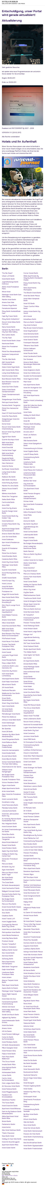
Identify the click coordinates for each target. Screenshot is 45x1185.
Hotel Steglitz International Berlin (33, 804)
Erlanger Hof (28, 635)
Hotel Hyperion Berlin (31, 379)
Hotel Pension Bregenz (32, 494)
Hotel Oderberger (8, 723)
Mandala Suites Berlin (9, 808)
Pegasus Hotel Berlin (31, 1017)
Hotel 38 (27, 421)
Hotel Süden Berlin (8, 1148)
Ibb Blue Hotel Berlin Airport (31, 1115)
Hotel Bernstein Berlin (31, 612)
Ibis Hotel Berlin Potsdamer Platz (33, 505)
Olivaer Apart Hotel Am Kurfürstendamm (32, 605)
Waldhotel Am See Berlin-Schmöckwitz (11, 694)
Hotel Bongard (29, 1083)
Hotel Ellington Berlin (31, 995)
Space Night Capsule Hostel (9, 995)
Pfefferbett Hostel (9, 639)
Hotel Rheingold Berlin (31, 814)
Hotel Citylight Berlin (9, 922)
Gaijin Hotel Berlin (8, 969)
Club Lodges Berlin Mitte (10, 1083)
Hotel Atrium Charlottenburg (29, 682)
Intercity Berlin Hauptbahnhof (29, 712)
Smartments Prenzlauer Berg (32, 1101)
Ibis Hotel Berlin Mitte (9, 910)
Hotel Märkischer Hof (31, 838)
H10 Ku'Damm (7, 1031)
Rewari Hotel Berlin (9, 845)
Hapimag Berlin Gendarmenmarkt (30, 497)
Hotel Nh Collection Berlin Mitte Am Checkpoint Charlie (33, 407)
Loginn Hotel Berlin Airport (33, 728)
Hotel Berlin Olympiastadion (33, 1146)
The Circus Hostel (8, 1062)
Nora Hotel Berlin (30, 1125)
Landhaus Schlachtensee (33, 750)
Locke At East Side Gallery (33, 850)
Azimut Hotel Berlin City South (32, 312)
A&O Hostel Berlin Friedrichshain (8, 363)
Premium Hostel (7, 941)
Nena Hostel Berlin (8, 327)
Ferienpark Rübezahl (31, 343)
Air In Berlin (28, 811)
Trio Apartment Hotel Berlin (31, 490)
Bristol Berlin (6, 1121)
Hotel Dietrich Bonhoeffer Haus (33, 1052)
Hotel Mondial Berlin (9, 660)
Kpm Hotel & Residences (10, 542)
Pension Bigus (29, 874)
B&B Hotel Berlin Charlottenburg (8, 454)
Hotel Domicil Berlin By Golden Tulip (10, 517)
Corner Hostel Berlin (31, 273)
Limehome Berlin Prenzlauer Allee (8, 973)
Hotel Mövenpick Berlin (32, 890)
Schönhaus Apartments (32, 1029)
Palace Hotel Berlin (9, 1054)
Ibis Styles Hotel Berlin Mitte (31, 701)
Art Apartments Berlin (31, 661)
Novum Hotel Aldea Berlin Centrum (11, 323)
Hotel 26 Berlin (7, 732)
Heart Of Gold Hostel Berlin (11, 413)
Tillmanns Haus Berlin (31, 346)
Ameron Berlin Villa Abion (11, 534)
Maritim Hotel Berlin (9, 300)
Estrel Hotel (6, 424)
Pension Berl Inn (29, 467)
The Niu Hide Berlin (9, 359)
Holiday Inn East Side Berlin (11, 1139)
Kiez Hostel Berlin (8, 953)
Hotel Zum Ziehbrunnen (32, 373)
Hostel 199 (27, 438)
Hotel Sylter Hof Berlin (32, 655)
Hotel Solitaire (29, 689)
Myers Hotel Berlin (8, 785)
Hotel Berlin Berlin (8, 279)
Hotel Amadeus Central (32, 973)
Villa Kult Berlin (29, 1122)
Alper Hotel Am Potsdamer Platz (11, 795)
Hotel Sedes (28, 1089)
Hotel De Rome (7, 466)
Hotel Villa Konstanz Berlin (33, 955)
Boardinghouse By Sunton (33, 835)
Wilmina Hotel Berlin (9, 494)
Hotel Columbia (29, 538)
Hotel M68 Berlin (30, 739)
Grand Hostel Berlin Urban (11, 341)
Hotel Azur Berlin (30, 827)
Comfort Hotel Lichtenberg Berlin (33, 401)
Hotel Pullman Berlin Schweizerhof (31, 963)
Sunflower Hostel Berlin (10, 469)
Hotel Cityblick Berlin (31, 451)
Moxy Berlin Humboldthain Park (11, 312)
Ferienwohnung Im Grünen (33, 448)
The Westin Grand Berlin (32, 293)
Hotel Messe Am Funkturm (33, 470)
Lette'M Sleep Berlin (31, 454)
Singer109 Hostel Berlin (10, 594)
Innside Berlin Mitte (9, 1065)
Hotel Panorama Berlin (10, 805)
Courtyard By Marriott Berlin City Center (10, 926)
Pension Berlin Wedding (32, 424)
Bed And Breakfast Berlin (33, 1143)
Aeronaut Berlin (7, 956)
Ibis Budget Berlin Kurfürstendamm (8, 900)
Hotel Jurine (28, 780)
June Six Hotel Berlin (9, 537)
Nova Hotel (28, 1004)
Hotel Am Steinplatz (9, 947)
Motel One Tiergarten (10, 496)
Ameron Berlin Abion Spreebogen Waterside (32, 363)
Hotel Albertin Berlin (9, 759)
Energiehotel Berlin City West (32, 860)
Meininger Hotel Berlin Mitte (10, 566)
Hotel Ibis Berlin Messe (32, 296)
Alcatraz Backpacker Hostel (31, 821)
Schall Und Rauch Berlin (10, 1015)
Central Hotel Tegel (9, 450)
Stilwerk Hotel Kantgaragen (7, 771)
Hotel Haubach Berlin (31, 646)
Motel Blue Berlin (8, 834)
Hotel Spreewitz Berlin (32, 1069)
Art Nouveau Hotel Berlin (11, 1086)
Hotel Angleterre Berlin (32, 370)
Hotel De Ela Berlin (30, 1060)
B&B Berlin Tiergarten (10, 967)
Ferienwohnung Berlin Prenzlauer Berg (31, 865)
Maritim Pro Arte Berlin (10, 486)
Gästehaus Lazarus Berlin (33, 786)
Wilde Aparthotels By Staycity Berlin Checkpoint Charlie (33, 278)
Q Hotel (26, 918)
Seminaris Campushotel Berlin (10, 355)
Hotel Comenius (29, 733)
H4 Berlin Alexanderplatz (11, 1045)
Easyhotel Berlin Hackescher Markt (8, 459)
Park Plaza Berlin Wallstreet (8, 1058)
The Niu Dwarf (7, 273)
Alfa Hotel (27, 998)
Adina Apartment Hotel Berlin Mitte (10, 1117)
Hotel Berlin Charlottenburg (33, 1137)
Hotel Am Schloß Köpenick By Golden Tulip (33, 959)
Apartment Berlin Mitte (10, 1145)
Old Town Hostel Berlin (32, 643)
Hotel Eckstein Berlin (9, 827)
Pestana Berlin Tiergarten (11, 405)
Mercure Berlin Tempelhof (33, 322)
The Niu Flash (7, 338)
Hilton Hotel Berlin (8, 623)
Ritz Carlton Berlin (8, 335)
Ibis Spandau (6, 729)
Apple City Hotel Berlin (10, 851)
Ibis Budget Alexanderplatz (33, 543)
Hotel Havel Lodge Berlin (32, 632)
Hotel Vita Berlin (7, 1025)
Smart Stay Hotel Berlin (10, 703)
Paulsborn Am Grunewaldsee (7, 1096)
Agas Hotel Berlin (8, 870)
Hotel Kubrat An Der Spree (11, 767)
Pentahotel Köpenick (9, 308)
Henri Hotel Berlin (8, 706)
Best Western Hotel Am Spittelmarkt (10, 383)
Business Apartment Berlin (33, 847)
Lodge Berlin (28, 800)
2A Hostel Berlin (7, 687)
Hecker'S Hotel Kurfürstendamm (30, 793)
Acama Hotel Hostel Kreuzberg (31, 392)
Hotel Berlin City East (31, 730)
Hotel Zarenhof (29, 568)
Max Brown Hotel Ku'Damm (33, 328)
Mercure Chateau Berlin (32, 574)
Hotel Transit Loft (8, 919)
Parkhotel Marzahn (9, 690)
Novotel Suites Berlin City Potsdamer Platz (11, 895)
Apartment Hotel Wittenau (11, 1109)
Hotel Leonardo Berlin (10, 799)
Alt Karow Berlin (29, 970)
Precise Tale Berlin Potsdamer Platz (8, 645)
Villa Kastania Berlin (30, 441)
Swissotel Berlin (29, 1023)
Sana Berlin (28, 367)
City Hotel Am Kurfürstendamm (30, 485)
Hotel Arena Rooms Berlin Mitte (33, 1056)
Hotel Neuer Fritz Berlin (10, 641)
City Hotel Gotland (30, 325)
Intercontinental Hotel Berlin (31, 673)
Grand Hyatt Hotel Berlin (32, 1020)
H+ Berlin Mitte (29, 509)
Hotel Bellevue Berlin (9, 742)
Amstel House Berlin (31, 916)
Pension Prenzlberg (31, 853)
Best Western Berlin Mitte (11, 379)
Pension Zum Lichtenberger (29, 776)
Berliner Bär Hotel (30, 481)
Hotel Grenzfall (7, 447)
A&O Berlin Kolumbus (9, 480)
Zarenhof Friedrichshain (32, 937)
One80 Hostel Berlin (9, 578)
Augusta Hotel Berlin (31, 946)
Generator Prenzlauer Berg (10, 860)
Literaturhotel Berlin (9, 811)
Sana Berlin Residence (32, 984)
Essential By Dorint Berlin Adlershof (33, 696)
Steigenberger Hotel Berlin (11, 399)
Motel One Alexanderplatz (11, 351)
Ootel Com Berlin (30, 762)
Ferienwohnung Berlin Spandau (31, 458)
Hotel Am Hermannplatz (10, 750)
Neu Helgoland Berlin (9, 824)
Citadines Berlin (7, 916)
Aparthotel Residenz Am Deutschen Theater (32, 991)
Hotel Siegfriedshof (31, 331)
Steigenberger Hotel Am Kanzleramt (10, 420)
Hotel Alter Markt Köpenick (33, 756)
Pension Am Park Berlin (32, 1134)
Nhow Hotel (6, 292)
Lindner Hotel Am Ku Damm (33, 560)
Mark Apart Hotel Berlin (10, 985)
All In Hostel (28, 316)
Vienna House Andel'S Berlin (10, 490)
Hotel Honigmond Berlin (32, 896)
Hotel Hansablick (29, 640)
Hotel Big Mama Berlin (10, 938)
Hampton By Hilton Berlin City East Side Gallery (11, 331)
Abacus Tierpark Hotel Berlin (10, 981)
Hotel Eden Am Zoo (9, 999)
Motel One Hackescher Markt (10, 409)
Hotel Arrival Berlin (30, 789)
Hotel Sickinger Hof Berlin (33, 768)
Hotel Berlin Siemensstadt (33, 1131)
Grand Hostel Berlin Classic (11, 907)
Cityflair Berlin (28, 592)
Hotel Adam (28, 686)
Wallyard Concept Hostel (11, 891)
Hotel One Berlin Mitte (31, 692)
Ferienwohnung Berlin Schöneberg (31, 746)
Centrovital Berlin (8, 502)
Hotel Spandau (29, 1140)
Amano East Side (8, 302)
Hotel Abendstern (30, 783)
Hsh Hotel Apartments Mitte (31, 396)
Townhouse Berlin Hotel (32, 598)
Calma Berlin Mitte (8, 649)
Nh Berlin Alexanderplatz (11, 885)
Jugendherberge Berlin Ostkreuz (10, 283)
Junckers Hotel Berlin (31, 736)
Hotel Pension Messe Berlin (31, 1041)
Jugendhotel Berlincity (31, 637)
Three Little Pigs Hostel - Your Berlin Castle (33, 925)
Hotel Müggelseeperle (10, 1092)
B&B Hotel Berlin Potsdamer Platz (8, 630)
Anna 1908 (5, 505)
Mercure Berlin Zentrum (32, 609)
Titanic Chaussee (8, 1133)
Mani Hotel (27, 382)
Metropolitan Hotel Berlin (11, 932)
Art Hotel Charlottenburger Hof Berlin (11, 831)
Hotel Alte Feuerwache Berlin (32, 933)
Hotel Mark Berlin (30, 1011)
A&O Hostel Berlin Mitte (10, 370)
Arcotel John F (29, 432)
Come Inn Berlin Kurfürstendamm (8, 1038)
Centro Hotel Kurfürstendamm (8, 1079)
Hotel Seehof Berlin (31, 340)
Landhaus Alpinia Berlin (32, 949)
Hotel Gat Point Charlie (10, 387)
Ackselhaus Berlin (30, 319)
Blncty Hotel (28, 478)
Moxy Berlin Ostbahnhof (10, 319)
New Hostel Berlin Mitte (10, 597)
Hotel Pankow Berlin (9, 1089)
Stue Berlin (6, 913)
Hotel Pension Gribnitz (32, 1014)
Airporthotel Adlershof (10, 842)
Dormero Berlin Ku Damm (33, 943)
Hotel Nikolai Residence (10, 935)
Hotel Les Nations (30, 435)
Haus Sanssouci (7, 463)
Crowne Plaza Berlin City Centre (11, 525)
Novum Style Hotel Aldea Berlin (33, 1079)
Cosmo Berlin (28, 899)
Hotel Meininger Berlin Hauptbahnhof (31, 668)
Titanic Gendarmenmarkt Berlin (11, 396)
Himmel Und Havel (8, 1007)
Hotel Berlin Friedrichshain (33, 1149)
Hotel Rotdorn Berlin (9, 848)
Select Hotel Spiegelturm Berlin (33, 445)
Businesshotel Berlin (31, 1072)
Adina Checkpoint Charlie (32, 512)
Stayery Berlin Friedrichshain (7, 746)
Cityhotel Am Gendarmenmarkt (30, 772)
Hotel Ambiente (29, 981)
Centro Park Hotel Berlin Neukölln (32, 578)
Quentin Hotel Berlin (9, 570)
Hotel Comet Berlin (30, 582)
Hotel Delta (28, 412)
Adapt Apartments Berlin (11, 788)
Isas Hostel (27, 658)
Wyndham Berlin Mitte (31, 1001)
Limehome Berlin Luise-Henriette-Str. (10, 667)
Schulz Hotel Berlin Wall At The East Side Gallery (11, 763)
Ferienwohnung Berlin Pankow (31, 1105)
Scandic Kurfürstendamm (33, 376)
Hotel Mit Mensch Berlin (32, 705)
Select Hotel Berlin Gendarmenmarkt (8, 391)
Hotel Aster (28, 765)
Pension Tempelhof (9, 944)
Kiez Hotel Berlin (29, 1045)
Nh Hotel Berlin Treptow (32, 921)
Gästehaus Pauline (8, 1100)
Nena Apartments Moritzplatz (30, 289)
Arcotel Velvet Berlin (9, 756)
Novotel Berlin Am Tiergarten (8, 838)
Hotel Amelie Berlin (8, 753)
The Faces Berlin (8, 1103)
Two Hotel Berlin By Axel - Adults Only (33, 831)
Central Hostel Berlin (31, 337)
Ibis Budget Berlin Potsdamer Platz (8, 776)
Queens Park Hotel (8, 726)
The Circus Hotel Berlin (32, 708)
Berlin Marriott (29, 551)
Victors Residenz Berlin (10, 782)
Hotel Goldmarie (7, 540)
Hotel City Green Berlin (10, 562)
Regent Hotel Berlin (31, 540)
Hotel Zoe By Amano (9, 508)
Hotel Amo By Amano (9, 671)
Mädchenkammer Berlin (32, 595)
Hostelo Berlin (29, 856)
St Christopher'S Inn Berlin (33, 742)
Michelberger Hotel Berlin (11, 714)
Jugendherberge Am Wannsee (31, 528)
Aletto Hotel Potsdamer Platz (10, 288)
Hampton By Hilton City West (32, 1093)
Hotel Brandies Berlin (9, 556)
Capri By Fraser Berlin (10, 316)
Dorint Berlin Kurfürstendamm (30, 678)
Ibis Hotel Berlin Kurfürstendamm (30, 1036)
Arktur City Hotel (29, 590)
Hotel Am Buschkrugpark (11, 1142)
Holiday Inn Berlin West (32, 415)
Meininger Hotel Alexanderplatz (29, 428)
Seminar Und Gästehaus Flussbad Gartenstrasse (32, 886)
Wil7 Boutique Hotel (31, 877)
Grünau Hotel (28, 501)
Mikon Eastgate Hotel (9, 1048)
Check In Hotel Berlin (31, 753)
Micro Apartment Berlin (32, 868)
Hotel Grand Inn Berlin (10, 1106)
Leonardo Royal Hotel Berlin (10, 656)
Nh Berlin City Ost (8, 867)
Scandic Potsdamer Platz (11, 780)
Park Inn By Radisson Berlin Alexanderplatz (11, 1113)
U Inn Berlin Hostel (30, 1048)
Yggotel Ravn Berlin (9, 437)
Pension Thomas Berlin (32, 623)
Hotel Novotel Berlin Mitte (11, 626)
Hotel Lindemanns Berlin (32, 719)
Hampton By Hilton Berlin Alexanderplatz (11, 736)
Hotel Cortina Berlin (31, 532)
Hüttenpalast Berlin (9, 1072)
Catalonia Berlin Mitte (9, 559)
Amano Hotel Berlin (9, 620)
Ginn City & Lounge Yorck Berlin (11, 606)
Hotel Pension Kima (9, 1051)
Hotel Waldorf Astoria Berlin (9, 616)
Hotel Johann (6, 977)
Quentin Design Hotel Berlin (9, 512)
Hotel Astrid (6, 1127)
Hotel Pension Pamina (31, 987)
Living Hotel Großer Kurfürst (9, 473)
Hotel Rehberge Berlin (31, 626)
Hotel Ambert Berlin (31, 629)
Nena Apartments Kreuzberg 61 (8, 601)
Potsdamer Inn (7, 591)
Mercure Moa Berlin (9, 904)
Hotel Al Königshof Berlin (32, 601)
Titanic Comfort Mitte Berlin (31, 307)
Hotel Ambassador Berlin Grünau (11, 1022)
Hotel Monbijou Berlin (9, 1042)
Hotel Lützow (7, 584)
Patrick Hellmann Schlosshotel (30, 350)
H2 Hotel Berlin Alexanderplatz (7, 710)
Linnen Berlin (6, 1075)
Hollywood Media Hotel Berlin (32, 909)
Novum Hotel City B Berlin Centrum (11, 433)
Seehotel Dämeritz (30, 1075)
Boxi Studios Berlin (30, 844)
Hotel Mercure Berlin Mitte (11, 929)
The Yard (27, 905)
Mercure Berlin (7, 864)
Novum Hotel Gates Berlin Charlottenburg (11, 428)
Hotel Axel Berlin (29, 418)
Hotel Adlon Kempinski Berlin (31, 300)
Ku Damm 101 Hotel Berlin (33, 913)
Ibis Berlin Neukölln (30, 1063)
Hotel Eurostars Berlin (10, 376)
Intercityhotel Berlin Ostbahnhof (9, 1068)
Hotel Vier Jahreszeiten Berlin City (10, 815)
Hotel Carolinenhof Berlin (33, 356)
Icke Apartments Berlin (32, 385)
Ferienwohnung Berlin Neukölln (31, 1110)
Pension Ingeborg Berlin (32, 1086)
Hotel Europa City (8, 581)
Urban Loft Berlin (8, 276)
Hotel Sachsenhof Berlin (10, 888)
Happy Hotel (28, 902)
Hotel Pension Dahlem (31, 817)
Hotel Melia (28, 515)
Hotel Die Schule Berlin (32, 1128)
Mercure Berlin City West (33, 554)
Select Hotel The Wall (31, 716)
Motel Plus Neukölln (31, 940)
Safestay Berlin (7, 959)
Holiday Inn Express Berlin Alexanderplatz (33, 586)
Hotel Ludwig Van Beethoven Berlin (30, 547)
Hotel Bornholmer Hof (31, 893)
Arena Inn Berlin (29, 521)
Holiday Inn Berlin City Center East (9, 855)
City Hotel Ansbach (30, 571)
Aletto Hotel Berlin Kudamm (30, 564)
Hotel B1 (26, 518)
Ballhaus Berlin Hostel (9, 950)
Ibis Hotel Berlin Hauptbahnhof (7, 879)
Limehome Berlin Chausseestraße (30, 474)
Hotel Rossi (6, 545)
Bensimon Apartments (31, 871)
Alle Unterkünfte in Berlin (10, 1175)
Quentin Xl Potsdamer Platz (10, 549)
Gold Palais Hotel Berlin (10, 682)
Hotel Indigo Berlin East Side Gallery (10, 1011)
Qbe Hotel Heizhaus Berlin (11, 1130)
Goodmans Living (8, 802)
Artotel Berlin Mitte (30, 664)
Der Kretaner (28, 359)
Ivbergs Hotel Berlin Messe (33, 952)
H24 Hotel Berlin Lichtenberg (8, 675)
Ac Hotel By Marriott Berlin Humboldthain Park (11, 820)
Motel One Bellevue (9, 717)
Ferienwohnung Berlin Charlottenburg (10, 1003)
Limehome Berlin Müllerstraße (30, 463)
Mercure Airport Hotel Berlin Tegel (10, 874)
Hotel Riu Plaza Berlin (9, 416)
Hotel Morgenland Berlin (10, 739)
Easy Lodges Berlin (9, 663)
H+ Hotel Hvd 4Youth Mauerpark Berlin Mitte (32, 1008)
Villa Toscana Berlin (30, 797)
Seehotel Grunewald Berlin (33, 725)
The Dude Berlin (8, 882)
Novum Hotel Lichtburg (32, 722)
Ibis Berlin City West (31, 524)
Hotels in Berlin (10, 2)
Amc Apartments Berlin (32, 824)
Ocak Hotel (27, 1066)
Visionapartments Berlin (10, 679)
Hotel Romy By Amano (10, 483)
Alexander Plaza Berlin (32, 929)
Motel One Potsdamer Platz (10, 348)
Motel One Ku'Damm (9, 553)
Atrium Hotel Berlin (30, 1119)
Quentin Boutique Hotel (10, 440)
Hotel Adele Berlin (30, 1032)
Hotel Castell (6, 652)
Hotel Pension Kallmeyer (10, 1034)
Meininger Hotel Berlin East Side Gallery (11, 296)
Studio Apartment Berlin (32, 649)
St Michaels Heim (30, 808)
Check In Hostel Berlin (31, 759)
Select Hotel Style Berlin (11, 367)
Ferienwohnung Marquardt (33, 841)
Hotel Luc (27, 557)
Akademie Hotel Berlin (31, 967)
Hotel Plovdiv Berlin (30, 353)
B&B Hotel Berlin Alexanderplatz (8, 444)
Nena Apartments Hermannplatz (8, 963)
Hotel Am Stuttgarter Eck (33, 388)
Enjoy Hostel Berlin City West (32, 284)
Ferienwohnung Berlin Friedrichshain (31, 619)
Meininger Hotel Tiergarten (11, 991)
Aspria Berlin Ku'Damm (10, 988)
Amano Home (7, 1028)
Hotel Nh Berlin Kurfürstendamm (8, 588)
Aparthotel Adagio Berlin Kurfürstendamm (10, 530)
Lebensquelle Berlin (31, 535)
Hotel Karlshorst (8, 521)
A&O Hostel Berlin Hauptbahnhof (8, 611)
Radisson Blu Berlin (8, 477)
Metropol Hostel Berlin (10, 402)
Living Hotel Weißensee (10, 373)
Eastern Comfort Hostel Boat (32, 881)
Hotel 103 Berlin (29, 303)
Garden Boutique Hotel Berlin (32, 977)
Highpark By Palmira (9, 1018)
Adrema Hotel (28, 1026)
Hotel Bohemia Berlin (31, 334)
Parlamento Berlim (8, 1124)
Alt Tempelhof (29, 615)
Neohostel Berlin (8, 344)
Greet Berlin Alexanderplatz (7, 699)
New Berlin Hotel (8, 1136)
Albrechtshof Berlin (9, 685)
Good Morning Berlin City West (11, 574)
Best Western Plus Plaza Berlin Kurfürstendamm (11, 635)
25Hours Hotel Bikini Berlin (11, 720)
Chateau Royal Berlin (9, 305)
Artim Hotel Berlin (8, 791)
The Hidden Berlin (30, 652)
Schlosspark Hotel (30, 1097)
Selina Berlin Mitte (8, 499)
